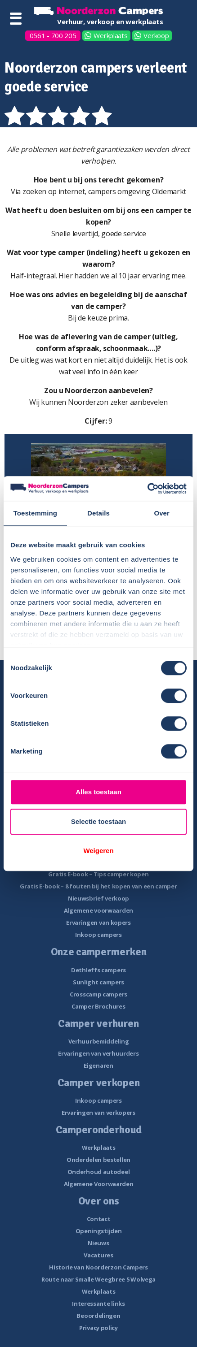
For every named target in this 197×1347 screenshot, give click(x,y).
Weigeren (98, 850)
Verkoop (156, 35)
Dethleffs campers (98, 970)
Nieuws (98, 1243)
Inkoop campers (98, 935)
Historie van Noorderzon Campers (98, 1267)
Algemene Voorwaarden (99, 1184)
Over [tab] (162, 513)
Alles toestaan (98, 792)
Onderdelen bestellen (98, 1160)
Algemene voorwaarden (98, 910)
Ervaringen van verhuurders (98, 1053)
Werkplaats (110, 35)
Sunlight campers (98, 982)
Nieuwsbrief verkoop (98, 898)
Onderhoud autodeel (98, 1172)
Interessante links (98, 1303)
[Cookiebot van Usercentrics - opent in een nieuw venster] (147, 488)
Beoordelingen (98, 1316)
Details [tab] (98, 513)
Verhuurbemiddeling (98, 1041)
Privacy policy (98, 1328)
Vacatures (98, 1255)
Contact (99, 1219)
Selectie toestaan (98, 821)
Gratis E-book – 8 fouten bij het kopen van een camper (98, 886)
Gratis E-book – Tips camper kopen (98, 874)
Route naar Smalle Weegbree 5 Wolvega (98, 1279)
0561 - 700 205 (53, 35)
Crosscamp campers (98, 994)
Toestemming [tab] (35, 513)
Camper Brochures (98, 1006)
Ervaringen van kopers (98, 922)
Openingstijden (99, 1231)
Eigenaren (98, 1065)
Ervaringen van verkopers (98, 1113)
